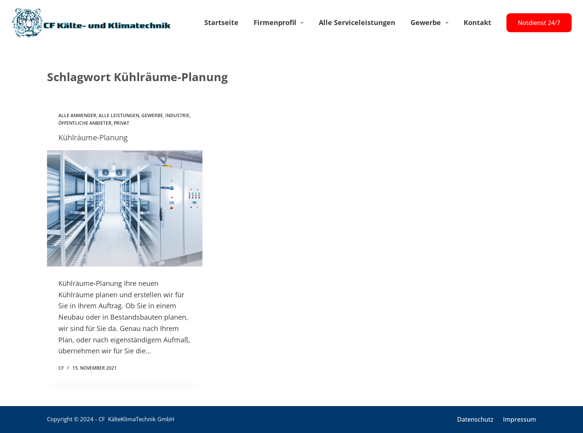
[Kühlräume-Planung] (124, 208)
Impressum (519, 420)
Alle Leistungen (119, 115)
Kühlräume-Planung (93, 137)
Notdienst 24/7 (539, 23)
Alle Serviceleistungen (357, 22)
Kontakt (477, 22)
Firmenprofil (280, 22)
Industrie (177, 115)
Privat (121, 123)
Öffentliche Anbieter (84, 123)
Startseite (221, 22)
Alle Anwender (77, 115)
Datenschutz (475, 420)
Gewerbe (431, 22)
